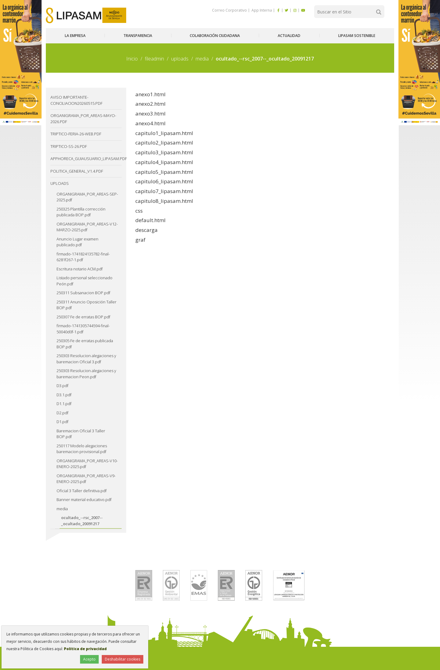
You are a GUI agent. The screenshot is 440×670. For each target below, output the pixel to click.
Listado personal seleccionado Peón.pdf (84, 281)
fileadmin (154, 58)
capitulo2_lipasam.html (164, 142)
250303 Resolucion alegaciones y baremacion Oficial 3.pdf (86, 358)
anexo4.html (150, 123)
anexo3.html (150, 113)
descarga (146, 229)
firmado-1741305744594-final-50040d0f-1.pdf (83, 329)
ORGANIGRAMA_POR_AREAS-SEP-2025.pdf (87, 197)
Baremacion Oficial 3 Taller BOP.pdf (81, 434)
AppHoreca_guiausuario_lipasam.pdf (86, 158)
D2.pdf (62, 413)
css (139, 210)
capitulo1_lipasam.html (164, 133)
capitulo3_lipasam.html (164, 152)
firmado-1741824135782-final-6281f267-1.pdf (83, 257)
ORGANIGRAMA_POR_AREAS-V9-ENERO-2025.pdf (86, 479)
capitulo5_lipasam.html (164, 171)
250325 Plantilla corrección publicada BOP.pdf (81, 212)
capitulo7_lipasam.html (164, 191)
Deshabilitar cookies (122, 659)
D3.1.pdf (64, 394)
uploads (180, 58)
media (202, 58)
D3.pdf (62, 385)
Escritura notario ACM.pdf (80, 269)
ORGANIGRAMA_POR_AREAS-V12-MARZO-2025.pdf (87, 227)
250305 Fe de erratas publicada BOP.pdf (85, 344)
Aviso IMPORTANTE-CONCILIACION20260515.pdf (76, 100)
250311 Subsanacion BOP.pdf (83, 292)
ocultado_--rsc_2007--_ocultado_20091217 (82, 520)
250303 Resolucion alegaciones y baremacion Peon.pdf (86, 373)
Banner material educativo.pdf (84, 499)
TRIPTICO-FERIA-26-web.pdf (75, 134)
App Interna (261, 10)
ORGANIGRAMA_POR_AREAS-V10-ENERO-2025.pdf (87, 464)
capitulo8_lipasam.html (164, 200)
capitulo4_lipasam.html (164, 162)
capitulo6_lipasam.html (164, 181)
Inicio (132, 58)
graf (140, 239)
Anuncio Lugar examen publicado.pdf (77, 242)
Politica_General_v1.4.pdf (76, 171)
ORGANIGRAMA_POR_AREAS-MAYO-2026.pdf (83, 118)
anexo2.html (150, 103)
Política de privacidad (85, 648)
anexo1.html (150, 94)
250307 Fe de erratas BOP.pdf (83, 317)
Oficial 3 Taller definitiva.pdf (82, 490)
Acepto (89, 659)
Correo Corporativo (229, 10)
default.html (150, 220)
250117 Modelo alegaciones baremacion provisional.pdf (82, 449)
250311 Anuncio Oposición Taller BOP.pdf (86, 305)
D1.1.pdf (64, 403)
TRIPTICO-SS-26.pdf (68, 146)
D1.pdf (62, 421)
